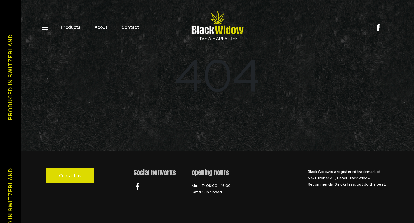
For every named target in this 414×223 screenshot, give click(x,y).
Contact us (70, 175)
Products (71, 27)
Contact (130, 27)
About (101, 27)
